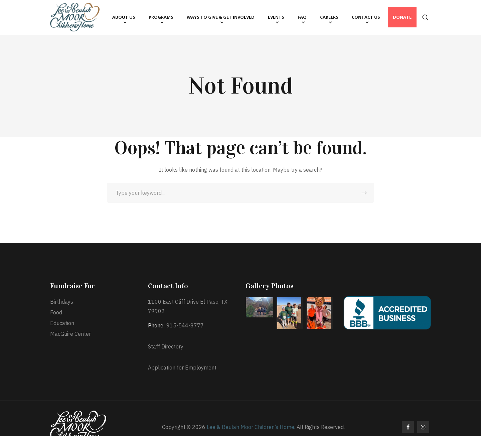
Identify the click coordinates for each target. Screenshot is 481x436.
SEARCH (364, 192)
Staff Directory (165, 346)
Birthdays (61, 301)
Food (56, 312)
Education (62, 323)
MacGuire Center (70, 333)
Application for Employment (182, 367)
